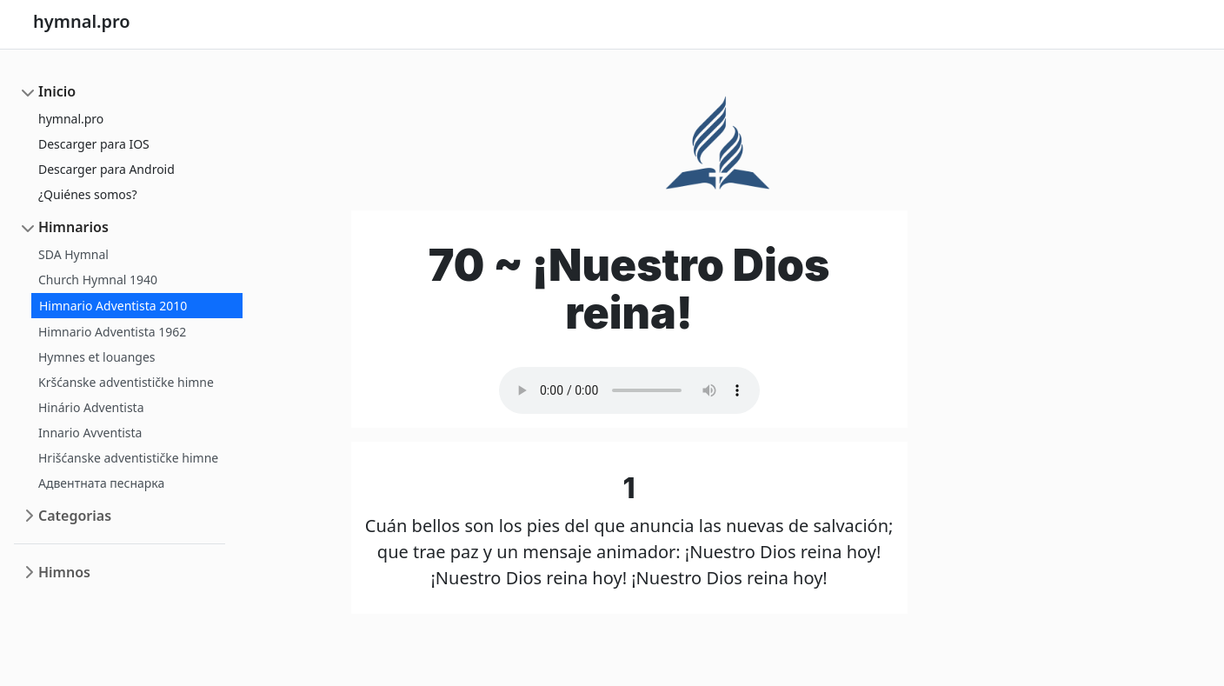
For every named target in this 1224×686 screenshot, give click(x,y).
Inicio (57, 91)
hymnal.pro (70, 118)
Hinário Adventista (91, 407)
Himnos (64, 572)
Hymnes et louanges (97, 357)
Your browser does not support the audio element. (629, 390)
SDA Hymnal (73, 254)
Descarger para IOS (94, 144)
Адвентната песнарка (101, 483)
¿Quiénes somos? (87, 194)
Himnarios (73, 226)
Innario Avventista (90, 432)
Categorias (74, 515)
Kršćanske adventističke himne (126, 382)
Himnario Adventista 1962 (112, 331)
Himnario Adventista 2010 (113, 305)
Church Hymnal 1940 (97, 279)
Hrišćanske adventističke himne (128, 458)
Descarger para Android (106, 169)
